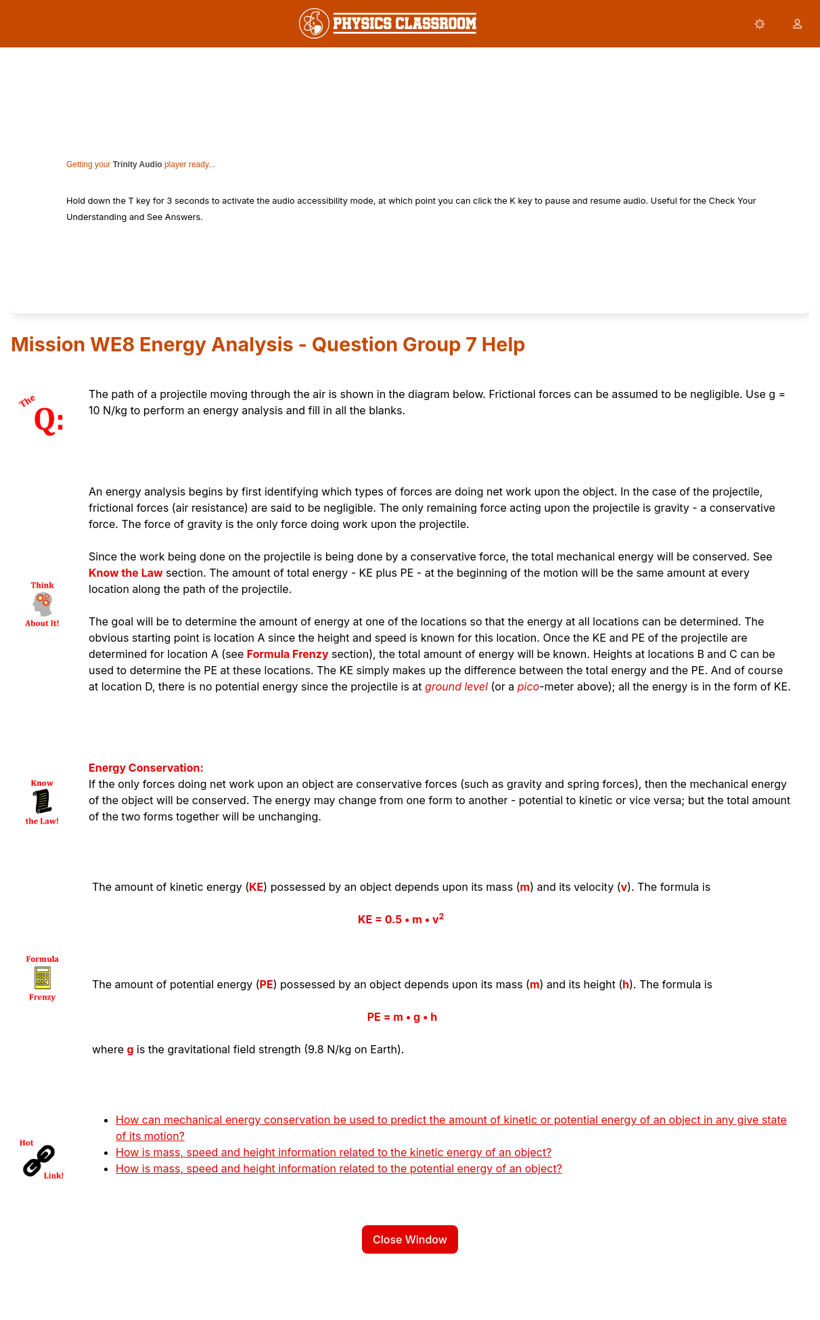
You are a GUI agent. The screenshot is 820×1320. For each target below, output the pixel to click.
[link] (387, 23)
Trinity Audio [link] (137, 164)
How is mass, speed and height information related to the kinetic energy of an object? (333, 1152)
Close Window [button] (410, 1239)
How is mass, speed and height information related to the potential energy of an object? (339, 1168)
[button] (760, 23)
